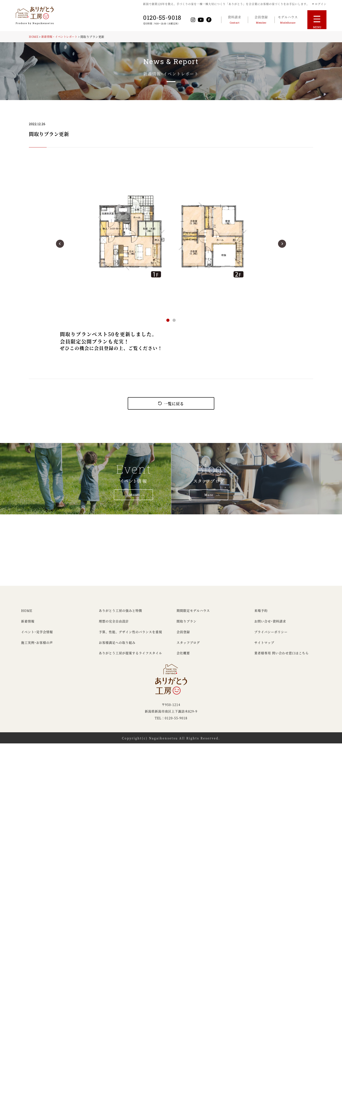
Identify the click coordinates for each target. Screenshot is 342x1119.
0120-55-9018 (164, 17)
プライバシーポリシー (271, 636)
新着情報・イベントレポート (61, 36)
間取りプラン (187, 626)
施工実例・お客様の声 (37, 647)
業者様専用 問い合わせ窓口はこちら (281, 658)
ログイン (320, 4)
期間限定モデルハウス (193, 615)
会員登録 (183, 636)
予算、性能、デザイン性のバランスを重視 (130, 636)
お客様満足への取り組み (117, 647)
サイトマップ (264, 647)
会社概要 (183, 658)
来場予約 (261, 615)
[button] (60, 244)
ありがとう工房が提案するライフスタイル (130, 658)
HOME (34, 36)
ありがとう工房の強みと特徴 (120, 615)
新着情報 (27, 626)
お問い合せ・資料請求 (270, 626)
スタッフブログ (188, 647)
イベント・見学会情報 (37, 636)
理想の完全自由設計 (114, 626)
